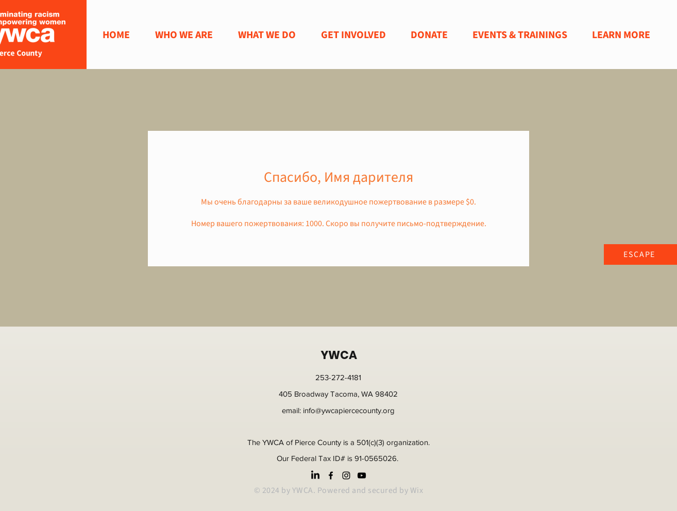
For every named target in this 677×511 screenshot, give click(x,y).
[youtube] (362, 475)
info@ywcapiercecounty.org (349, 410)
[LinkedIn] (315, 475)
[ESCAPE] (640, 254)
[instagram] (346, 475)
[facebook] (331, 475)
